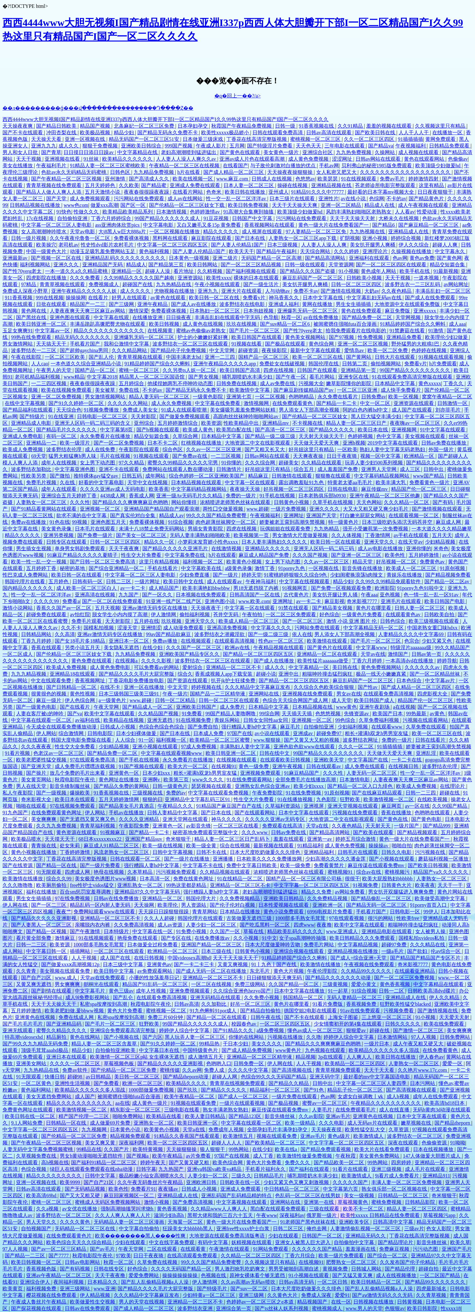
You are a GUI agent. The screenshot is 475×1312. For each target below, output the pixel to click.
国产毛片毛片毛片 (23, 1024)
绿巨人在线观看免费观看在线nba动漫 (92, 1169)
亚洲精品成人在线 (409, 231)
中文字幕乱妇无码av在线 (374, 297)
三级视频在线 (148, 792)
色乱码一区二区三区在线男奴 (308, 1195)
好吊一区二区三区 (251, 1004)
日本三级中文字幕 (123, 964)
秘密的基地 (73, 568)
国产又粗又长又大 (265, 449)
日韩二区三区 (288, 1228)
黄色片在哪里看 (374, 608)
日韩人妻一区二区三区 (420, 608)
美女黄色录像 (57, 528)
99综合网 (269, 713)
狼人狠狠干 (213, 1149)
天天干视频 (29, 159)
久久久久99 (47, 601)
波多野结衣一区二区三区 (415, 1136)
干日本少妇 (236, 1043)
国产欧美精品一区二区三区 (276, 1142)
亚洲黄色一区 (124, 773)
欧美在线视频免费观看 (67, 390)
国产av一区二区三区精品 (59, 1249)
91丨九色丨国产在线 (274, 964)
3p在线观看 (331, 1057)
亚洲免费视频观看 (190, 991)
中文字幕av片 (440, 680)
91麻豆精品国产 (302, 773)
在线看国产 (235, 165)
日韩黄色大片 (397, 885)
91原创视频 (453, 568)
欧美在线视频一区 (193, 178)
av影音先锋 (198, 825)
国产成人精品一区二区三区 (234, 172)
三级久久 (241, 1175)
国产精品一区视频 (47, 931)
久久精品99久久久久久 (366, 971)
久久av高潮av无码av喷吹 (248, 1282)
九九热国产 (171, 1169)
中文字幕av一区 (53, 330)
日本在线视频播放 (434, 1149)
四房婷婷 (401, 1162)
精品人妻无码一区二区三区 (160, 396)
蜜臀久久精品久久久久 (62, 1030)
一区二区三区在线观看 (119, 951)
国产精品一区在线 (57, 865)
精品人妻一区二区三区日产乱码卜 (232, 839)
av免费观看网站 (155, 971)
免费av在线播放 (29, 522)
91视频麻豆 (113, 832)
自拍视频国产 (36, 1228)
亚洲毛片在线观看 (401, 601)
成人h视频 (399, 1096)
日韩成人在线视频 (272, 178)
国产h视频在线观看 (158, 429)
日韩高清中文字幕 (393, 1222)
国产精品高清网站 (325, 258)
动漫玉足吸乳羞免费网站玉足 (103, 251)
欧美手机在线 (415, 271)
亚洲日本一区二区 (129, 641)
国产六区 (152, 1037)
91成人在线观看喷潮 (184, 409)
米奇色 (441, 548)
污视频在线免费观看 (355, 812)
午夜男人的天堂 (54, 370)
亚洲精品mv (276, 423)
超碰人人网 (225, 1076)
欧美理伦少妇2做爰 (447, 337)
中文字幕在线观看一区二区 (42, 720)
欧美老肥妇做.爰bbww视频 (75, 1010)
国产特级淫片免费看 (270, 145)
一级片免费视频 (289, 509)
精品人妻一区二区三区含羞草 (104, 1043)
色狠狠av (395, 1308)
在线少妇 (153, 647)
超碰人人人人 (227, 1142)
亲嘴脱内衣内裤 (93, 924)
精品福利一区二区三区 (275, 1090)
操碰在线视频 (293, 185)
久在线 (68, 482)
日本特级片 (117, 931)
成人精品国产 (164, 588)
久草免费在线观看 (426, 726)
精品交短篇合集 (448, 264)
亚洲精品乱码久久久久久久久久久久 (126, 258)
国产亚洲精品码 (64, 1024)
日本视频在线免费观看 (201, 594)
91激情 (436, 330)
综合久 (185, 674)
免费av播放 (165, 641)
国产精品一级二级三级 (270, 436)
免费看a (71, 601)
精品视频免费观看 (131, 1136)
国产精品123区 (245, 1116)
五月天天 (442, 535)
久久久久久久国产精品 (317, 1249)
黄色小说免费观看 (284, 911)
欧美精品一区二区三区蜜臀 (220, 740)
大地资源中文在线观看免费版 (407, 304)
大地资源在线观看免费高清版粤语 (227, 1235)
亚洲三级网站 (75, 1288)
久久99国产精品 (450, 806)
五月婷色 (59, 581)
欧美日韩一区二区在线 (214, 297)
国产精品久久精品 (289, 1083)
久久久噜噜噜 (18, 885)
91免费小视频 (191, 931)
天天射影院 (144, 416)
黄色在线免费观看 (362, 310)
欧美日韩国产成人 (374, 700)
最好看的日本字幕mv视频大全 (381, 192)
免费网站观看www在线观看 (105, 911)
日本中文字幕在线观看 (304, 812)
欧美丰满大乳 (391, 482)
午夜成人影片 (211, 145)
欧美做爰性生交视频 (93, 1301)
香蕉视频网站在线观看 (270, 225)
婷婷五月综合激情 (356, 839)
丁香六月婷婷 (367, 660)
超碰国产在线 (138, 284)
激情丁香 (265, 568)
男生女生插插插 (354, 304)
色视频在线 (214, 1275)
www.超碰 (257, 509)
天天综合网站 (315, 251)
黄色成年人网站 (379, 271)
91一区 (146, 740)
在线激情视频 (227, 548)
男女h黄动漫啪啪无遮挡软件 (92, 1156)
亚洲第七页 (239, 396)
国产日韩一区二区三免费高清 (103, 561)
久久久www (255, 832)
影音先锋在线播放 (363, 568)
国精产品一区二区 (95, 370)
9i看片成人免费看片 (397, 1175)
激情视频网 (257, 403)
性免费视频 (371, 337)
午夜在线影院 (26, 357)
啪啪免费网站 (128, 1116)
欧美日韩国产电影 (445, 601)
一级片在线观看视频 (242, 1103)
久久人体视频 (347, 535)
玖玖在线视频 (242, 324)
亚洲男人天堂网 (379, 469)
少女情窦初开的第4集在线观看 (348, 1024)
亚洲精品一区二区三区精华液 (260, 1057)
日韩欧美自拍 (440, 614)
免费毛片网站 (319, 944)
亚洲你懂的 (418, 548)
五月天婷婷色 (100, 185)
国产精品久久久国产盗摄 (308, 271)
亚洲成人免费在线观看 (195, 185)
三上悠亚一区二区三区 (387, 1017)
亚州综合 (144, 423)
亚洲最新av (16, 258)
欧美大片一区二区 (188, 766)
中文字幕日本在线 (159, 1050)
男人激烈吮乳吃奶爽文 (240, 1268)
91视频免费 (366, 885)
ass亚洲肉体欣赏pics (118, 225)
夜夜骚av (168, 1189)
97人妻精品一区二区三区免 (316, 231)
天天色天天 (309, 145)
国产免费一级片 (95, 535)
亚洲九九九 (43, 145)
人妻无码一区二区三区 (372, 773)
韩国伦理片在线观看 (201, 918)
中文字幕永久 (450, 251)
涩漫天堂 (128, 627)
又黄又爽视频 (233, 964)
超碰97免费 (394, 944)
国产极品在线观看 (286, 343)
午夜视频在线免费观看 (369, 964)
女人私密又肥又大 (337, 172)
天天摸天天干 (60, 839)
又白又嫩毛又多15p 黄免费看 (209, 225)
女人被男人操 (431, 931)
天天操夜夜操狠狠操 (290, 172)
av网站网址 (456, 284)
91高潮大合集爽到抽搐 (249, 211)
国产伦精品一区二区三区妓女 (315, 416)
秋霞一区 (291, 317)
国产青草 (51, 152)
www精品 (74, 376)
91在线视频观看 (359, 178)
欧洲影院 (385, 588)
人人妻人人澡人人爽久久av (186, 159)
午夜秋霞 (346, 1156)
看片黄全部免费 (34, 938)
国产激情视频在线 (438, 1010)
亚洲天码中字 (325, 1076)
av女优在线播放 (80, 1208)
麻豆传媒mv (375, 489)
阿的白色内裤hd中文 (366, 409)
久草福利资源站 (283, 806)
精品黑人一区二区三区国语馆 (152, 376)
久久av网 (192, 1070)
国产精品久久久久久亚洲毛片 (175, 548)
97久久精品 (132, 462)
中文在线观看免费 (51, 680)
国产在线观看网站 (255, 812)
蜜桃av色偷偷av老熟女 (201, 330)
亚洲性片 (328, 198)
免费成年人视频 (226, 1129)
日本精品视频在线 (313, 707)
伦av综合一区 (446, 951)
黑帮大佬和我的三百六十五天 (220, 1215)
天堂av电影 (83, 231)
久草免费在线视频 (158, 1262)
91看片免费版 (328, 1004)
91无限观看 (49, 872)
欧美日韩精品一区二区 (376, 1282)
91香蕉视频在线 (317, 126)
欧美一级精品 (300, 1123)
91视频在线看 (247, 343)
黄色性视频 (83, 693)
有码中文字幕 (213, 1242)
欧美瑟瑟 (328, 178)
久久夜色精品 (397, 291)
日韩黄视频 (410, 1301)
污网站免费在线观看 (318, 627)
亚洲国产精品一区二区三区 (212, 944)
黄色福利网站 (36, 1090)
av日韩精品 (99, 1076)
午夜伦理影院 (323, 971)
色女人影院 (439, 1228)
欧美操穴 (46, 244)
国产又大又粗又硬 (80, 1195)
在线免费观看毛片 (356, 1109)
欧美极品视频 (95, 132)
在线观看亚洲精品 (415, 971)
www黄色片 (289, 1050)
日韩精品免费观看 (450, 145)
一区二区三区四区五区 (285, 1024)
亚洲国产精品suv (144, 839)
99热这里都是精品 (186, 885)
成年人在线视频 (59, 462)
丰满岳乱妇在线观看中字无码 (228, 317)
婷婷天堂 (251, 575)
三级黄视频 (336, 984)
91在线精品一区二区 (240, 878)
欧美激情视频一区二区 (389, 799)
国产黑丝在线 (31, 317)
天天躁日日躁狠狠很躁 (164, 911)
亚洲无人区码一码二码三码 (324, 548)
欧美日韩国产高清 (240, 370)
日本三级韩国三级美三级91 (129, 693)
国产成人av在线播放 (194, 304)
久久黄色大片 (283, 1295)
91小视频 (349, 271)
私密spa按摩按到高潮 (104, 1004)
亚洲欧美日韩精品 (284, 898)
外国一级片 (441, 449)
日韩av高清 (186, 1004)
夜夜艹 (63, 911)
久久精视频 (210, 271)
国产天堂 (57, 198)
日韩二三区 (119, 581)
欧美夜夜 (425, 885)
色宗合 (411, 641)
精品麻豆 (258, 476)
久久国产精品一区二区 (294, 984)
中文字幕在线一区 (153, 931)
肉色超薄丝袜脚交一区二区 (226, 522)
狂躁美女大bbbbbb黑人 (188, 1228)
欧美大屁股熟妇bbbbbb (388, 878)
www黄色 (346, 707)
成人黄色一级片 (150, 1103)
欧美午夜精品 (168, 1156)
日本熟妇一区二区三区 (215, 310)
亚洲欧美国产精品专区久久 (190, 654)
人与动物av (278, 291)
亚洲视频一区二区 (100, 509)
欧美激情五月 (238, 1136)
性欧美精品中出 (242, 423)
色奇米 (214, 192)
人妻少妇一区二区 (208, 1175)
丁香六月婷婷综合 (111, 218)
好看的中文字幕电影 (102, 482)
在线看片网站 (188, 192)
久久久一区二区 (356, 746)
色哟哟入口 (218, 1063)
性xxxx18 (451, 1308)
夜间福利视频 (69, 1282)
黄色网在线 (34, 310)
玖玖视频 (172, 621)
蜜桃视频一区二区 (166, 1010)
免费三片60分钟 (166, 1017)
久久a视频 (48, 1208)
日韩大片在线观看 (395, 357)
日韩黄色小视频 (292, 502)
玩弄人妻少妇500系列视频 (374, 462)
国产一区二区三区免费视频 (405, 977)
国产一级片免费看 (100, 865)
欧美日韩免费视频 (248, 205)
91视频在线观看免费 (194, 1103)
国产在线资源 (18, 865)
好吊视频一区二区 (396, 561)
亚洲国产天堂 (322, 515)
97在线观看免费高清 (93, 759)
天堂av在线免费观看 (103, 977)
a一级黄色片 (113, 700)
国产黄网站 (359, 357)
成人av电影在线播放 (381, 548)
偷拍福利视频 (195, 614)
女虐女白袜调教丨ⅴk (361, 1096)
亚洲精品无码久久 (366, 1235)
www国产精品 (429, 476)
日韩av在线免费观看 (88, 1308)
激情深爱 (139, 310)
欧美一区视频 (404, 396)
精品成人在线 (380, 205)
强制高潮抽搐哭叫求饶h (128, 1208)
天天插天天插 (297, 713)
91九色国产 (16, 812)
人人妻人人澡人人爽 (324, 244)
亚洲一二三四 (220, 357)
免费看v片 (255, 297)
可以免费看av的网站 (157, 667)
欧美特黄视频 (148, 1149)
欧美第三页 (176, 779)
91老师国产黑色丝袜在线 (308, 1222)
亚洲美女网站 (31, 1063)
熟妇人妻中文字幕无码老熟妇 (393, 449)
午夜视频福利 (411, 145)
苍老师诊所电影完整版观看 (386, 185)
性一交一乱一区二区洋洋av (236, 198)
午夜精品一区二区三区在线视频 (185, 165)
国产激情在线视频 (341, 291)
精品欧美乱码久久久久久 (295, 931)
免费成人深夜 (317, 1295)
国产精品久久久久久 (332, 429)
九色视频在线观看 (325, 1050)
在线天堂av (410, 542)
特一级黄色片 (344, 522)
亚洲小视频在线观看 (155, 746)
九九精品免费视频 (154, 172)
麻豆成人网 (449, 522)
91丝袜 (92, 159)
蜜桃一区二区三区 (139, 370)
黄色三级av (121, 991)
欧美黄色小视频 (244, 561)
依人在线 (302, 634)
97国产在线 (239, 733)
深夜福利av (291, 1215)
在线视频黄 (160, 330)
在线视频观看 (196, 641)
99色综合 (345, 720)
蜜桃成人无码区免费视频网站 (108, 1202)
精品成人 (136, 264)
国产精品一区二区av (447, 581)
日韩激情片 (229, 469)
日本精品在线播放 (240, 911)
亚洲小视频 (375, 238)
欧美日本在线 (373, 429)
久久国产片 (117, 1149)
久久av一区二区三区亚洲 (214, 449)
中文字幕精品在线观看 (439, 984)
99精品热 (210, 1043)
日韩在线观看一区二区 (136, 858)
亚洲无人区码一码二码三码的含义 (93, 423)
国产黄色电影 (427, 819)
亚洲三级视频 (387, 1169)
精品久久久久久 (221, 231)
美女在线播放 (18, 165)
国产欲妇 (417, 951)
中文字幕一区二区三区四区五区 (173, 244)
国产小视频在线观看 (392, 858)
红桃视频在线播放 (202, 443)
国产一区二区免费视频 (119, 443)
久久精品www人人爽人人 (219, 1208)
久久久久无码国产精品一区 (182, 1268)
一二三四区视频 (49, 383)
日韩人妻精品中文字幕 (173, 812)
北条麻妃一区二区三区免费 (144, 126)
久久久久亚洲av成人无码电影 (113, 489)
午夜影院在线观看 (139, 449)
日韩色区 (120, 172)
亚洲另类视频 (59, 535)
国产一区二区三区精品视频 (251, 264)
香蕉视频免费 (362, 1004)
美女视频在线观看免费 (65, 971)
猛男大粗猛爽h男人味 (72, 456)
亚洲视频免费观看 (261, 773)
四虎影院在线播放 (47, 277)
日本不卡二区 (163, 443)
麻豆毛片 (290, 726)
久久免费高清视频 (134, 924)
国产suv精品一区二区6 (285, 324)
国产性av (368, 687)
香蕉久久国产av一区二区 (64, 608)
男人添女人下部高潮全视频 (309, 409)
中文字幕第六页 (341, 1189)
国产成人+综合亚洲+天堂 (359, 957)
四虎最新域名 (432, 1288)
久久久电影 (332, 1123)
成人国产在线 (115, 957)
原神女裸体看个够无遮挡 (257, 1275)
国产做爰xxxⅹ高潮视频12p (71, 964)
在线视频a (127, 660)
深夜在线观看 (403, 1142)
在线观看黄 (193, 1249)
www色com (76, 205)
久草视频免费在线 (37, 1156)
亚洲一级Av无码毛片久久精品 (190, 495)
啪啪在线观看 (31, 806)
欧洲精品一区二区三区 (173, 951)
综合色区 (173, 449)
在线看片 (98, 297)
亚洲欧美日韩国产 (197, 707)
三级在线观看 (324, 1208)
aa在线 (122, 1103)
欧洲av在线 (238, 647)
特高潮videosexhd (24, 1037)
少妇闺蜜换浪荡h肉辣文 (357, 575)
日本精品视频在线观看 (197, 482)
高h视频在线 (55, 1162)
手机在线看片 (163, 568)
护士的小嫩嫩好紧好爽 (203, 337)
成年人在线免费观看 (436, 1096)
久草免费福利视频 (379, 720)
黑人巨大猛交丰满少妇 (376, 416)
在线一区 (341, 1301)
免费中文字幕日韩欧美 (252, 865)
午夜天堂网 (107, 707)
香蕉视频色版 (42, 1268)
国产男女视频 (204, 376)
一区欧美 (347, 449)
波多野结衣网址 (361, 740)
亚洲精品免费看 (404, 337)
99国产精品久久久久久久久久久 (415, 370)
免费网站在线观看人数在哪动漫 (178, 469)
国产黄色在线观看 (240, 152)
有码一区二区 (62, 436)
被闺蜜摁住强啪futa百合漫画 (345, 324)
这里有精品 (432, 185)
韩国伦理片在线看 (25, 581)
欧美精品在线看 (164, 1116)
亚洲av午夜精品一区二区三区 (59, 1275)
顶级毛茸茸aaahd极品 (45, 1050)
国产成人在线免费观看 (430, 297)
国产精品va (380, 145)
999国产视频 (179, 145)
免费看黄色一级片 (430, 482)
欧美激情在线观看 (327, 641)
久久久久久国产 (351, 1182)
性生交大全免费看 (75, 746)
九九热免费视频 (354, 152)
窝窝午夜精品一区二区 (447, 396)
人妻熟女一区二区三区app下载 (302, 238)
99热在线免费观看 (31, 337)
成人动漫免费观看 (184, 627)
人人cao (39, 363)
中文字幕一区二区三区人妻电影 (57, 225)
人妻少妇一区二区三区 (211, 924)
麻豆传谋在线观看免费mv (377, 865)
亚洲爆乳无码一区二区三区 (308, 310)
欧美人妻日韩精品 (205, 1116)
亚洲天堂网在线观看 (186, 819)
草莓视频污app (440, 1215)
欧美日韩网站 (202, 264)
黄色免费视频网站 (381, 667)
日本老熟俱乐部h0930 (322, 495)
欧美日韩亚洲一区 (198, 1123)
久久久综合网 (260, 462)
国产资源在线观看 (188, 680)
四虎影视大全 (433, 693)
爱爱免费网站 (144, 1275)
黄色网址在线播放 (119, 779)
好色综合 (329, 614)
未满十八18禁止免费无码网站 (152, 528)
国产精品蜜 (154, 185)
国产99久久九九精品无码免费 (36, 1043)
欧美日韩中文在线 (184, 581)
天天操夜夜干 (206, 608)
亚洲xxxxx (425, 310)
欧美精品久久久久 (186, 1083)
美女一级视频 (359, 1195)
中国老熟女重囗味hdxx (433, 627)
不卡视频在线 (308, 423)
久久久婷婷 (347, 251)
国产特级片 (32, 416)
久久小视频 (246, 938)
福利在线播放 (42, 891)
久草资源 (399, 1129)
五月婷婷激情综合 (178, 423)
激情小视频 (157, 1202)
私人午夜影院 (18, 792)
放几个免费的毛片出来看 (78, 773)
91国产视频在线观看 (142, 766)
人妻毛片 (322, 1109)
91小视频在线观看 (309, 1275)
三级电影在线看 (182, 1109)
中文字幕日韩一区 (47, 951)
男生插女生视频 (34, 548)
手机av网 (329, 165)
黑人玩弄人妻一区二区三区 (195, 1037)
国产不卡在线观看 (23, 132)
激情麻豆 (65, 938)
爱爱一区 (453, 1063)
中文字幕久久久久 (271, 627)
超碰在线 (450, 792)
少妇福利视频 (353, 726)
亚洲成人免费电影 (23, 436)
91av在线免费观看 (360, 1010)
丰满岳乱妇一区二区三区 (443, 291)
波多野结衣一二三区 (34, 350)
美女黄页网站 (36, 779)
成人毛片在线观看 (425, 1169)
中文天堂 (178, 687)
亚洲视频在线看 (63, 159)
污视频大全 (311, 383)
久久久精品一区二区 (407, 502)
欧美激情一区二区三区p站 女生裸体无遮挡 (137, 1057)
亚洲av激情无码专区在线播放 (155, 608)
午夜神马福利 (261, 581)
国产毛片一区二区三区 (255, 330)
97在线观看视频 (347, 918)
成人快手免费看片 (401, 390)
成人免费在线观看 (365, 766)
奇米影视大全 (36, 799)
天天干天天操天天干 (236, 957)
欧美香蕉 (159, 489)
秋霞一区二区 (119, 1262)
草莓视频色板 (119, 1063)
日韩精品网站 (36, 634)
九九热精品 (327, 528)
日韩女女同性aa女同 (266, 720)
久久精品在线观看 (322, 462)
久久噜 (313, 1037)
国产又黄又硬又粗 (189, 1162)
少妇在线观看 (284, 1235)
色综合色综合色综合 (162, 726)
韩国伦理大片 (201, 898)
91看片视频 (18, 753)
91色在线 (60, 522)
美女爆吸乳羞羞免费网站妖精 (243, 409)
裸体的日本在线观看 (257, 277)
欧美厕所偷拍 (52, 885)
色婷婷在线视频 (429, 350)
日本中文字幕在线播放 (300, 991)
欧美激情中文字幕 (250, 390)
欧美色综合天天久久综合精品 (79, 1242)
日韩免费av (373, 396)
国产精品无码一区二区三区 (377, 905)
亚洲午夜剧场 (375, 707)
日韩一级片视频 (29, 238)
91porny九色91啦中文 (421, 588)
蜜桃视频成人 (327, 1308)
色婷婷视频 (361, 436)
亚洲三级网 (252, 1295)
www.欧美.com (254, 601)
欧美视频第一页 (252, 535)
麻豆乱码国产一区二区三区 (313, 277)
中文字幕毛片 (90, 991)
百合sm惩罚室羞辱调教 (86, 891)
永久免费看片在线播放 (105, 436)
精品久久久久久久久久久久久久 (109, 330)
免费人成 (214, 1070)
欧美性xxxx (218, 277)
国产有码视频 (75, 1268)
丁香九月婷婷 (36, 641)
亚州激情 (115, 178)
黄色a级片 (339, 1136)
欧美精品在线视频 (124, 720)
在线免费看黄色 (441, 1050)
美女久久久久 (267, 1043)
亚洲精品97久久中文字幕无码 (147, 891)
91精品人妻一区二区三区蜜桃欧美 (108, 165)
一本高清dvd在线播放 (409, 660)
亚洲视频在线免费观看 (308, 693)
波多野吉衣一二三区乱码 (413, 284)
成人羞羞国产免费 (338, 469)
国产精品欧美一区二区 (339, 1162)
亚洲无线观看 (18, 1030)
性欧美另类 (34, 476)
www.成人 (66, 977)
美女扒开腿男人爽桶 (373, 244)
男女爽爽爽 (68, 984)
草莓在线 (254, 931)
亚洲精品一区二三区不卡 (234, 667)
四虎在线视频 (279, 370)
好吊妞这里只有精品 (312, 449)
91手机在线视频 (278, 495)
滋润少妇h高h (169, 1215)
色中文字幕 (389, 436)
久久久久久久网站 (128, 403)
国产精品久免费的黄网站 (122, 786)
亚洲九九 (208, 291)
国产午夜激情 (85, 931)
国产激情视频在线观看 (437, 509)
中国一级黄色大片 (47, 251)
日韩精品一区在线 (66, 1123)
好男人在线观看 (130, 297)
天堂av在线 (373, 654)
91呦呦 (457, 1142)
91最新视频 (445, 271)
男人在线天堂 (31, 786)
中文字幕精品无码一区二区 (374, 627)
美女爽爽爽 (44, 819)
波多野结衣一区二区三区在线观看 (190, 343)
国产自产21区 (36, 977)
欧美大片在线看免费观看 (382, 1149)
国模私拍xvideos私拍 (422, 938)
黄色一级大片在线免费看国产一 (334, 225)
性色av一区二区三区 (281, 641)
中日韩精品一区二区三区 (292, 1189)
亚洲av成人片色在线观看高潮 (252, 159)
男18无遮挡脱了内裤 (256, 588)
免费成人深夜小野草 (26, 291)
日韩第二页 (355, 363)
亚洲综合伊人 (35, 1282)
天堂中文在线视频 (148, 482)
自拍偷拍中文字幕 (354, 1242)
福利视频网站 (35, 264)
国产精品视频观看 (418, 832)
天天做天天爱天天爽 (317, 443)
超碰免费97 (329, 733)
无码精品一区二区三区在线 (85, 1228)
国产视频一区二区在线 (56, 258)
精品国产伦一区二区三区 (419, 489)
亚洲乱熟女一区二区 (140, 885)
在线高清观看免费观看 (192, 1255)
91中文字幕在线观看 (443, 429)
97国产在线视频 (232, 1156)
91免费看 (192, 713)
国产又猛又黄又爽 (353, 1275)
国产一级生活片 (261, 284)
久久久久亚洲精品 (139, 819)
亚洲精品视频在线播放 (353, 951)
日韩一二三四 (421, 792)
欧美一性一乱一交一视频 (39, 561)
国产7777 (59, 1255)
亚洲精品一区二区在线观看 (327, 654)
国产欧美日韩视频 (428, 865)
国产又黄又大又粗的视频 (312, 740)
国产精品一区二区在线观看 (217, 1017)
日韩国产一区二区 (322, 1235)
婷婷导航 (447, 660)
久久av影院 (311, 1116)
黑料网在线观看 (170, 238)
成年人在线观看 (59, 489)
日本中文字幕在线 (323, 297)
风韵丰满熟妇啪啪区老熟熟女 (359, 211)
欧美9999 (70, 1182)
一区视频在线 (324, 568)
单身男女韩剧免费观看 (80, 548)
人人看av (405, 211)
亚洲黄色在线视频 (35, 1017)
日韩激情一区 (453, 403)
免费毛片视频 (42, 482)
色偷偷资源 (435, 1142)
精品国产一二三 (88, 304)
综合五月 (304, 469)
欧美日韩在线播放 (245, 192)
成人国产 (85, 1096)
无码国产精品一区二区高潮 (272, 258)
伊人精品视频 (95, 1295)
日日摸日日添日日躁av (89, 152)
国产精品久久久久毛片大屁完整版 (137, 674)
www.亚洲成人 (342, 931)
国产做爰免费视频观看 (185, 416)
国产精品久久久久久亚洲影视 (44, 918)
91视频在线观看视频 (441, 357)
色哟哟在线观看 (433, 812)
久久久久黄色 (75, 1222)
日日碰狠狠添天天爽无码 (274, 977)
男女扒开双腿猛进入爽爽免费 (401, 891)
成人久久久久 (136, 291)
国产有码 (443, 502)
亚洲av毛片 (338, 1116)
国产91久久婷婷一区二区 (76, 403)
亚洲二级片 (226, 258)
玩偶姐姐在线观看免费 (286, 528)
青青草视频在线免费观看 (54, 185)
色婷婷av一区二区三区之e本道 (260, 1301)
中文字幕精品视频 (358, 944)
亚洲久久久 (66, 264)
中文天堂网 (222, 350)
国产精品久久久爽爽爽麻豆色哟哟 (130, 502)
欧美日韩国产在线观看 (257, 337)
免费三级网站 (250, 984)
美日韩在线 (345, 667)
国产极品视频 (284, 1103)
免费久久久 (298, 1162)
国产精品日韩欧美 (57, 126)
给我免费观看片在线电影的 (356, 330)
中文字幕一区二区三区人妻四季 (372, 1083)
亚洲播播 (223, 858)
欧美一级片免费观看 (341, 1255)
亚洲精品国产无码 (103, 264)
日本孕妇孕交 (193, 126)
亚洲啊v (151, 779)
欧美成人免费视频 (23, 449)
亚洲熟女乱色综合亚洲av (263, 786)
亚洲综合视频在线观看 (299, 951)
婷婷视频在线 (207, 687)
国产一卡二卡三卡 (194, 964)
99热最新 (417, 713)
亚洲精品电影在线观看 (387, 931)
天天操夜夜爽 (18, 126)
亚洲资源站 (191, 277)
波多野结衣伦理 (64, 449)
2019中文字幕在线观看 (393, 443)
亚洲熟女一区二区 (154, 1123)
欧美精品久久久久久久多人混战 (384, 1050)
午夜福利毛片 (52, 165)
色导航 (271, 317)
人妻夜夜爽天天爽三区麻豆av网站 (88, 310)
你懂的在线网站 (247, 1037)
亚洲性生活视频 (73, 1083)
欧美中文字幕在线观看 (110, 713)
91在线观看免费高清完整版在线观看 (413, 376)
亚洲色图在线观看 (70, 317)
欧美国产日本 (388, 713)
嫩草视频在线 (416, 1123)
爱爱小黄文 (364, 984)
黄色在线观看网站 (424, 159)
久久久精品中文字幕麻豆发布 (258, 687)
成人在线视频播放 (396, 1275)
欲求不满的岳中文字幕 (82, 515)
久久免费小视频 (262, 997)
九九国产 (129, 594)
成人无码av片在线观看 (373, 1123)
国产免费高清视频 (193, 1202)
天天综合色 (68, 409)
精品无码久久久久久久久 (83, 337)
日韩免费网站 (455, 1037)
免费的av (176, 792)
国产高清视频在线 (292, 1070)
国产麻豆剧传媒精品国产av (304, 390)
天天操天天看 (47, 139)
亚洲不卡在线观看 (119, 469)
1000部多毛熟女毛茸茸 (301, 918)
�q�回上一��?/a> (237, 95)
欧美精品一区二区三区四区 (355, 1063)
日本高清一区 (155, 878)
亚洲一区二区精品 (341, 205)
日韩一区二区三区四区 (357, 284)
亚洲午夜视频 (288, 766)
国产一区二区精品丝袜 (435, 674)
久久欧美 (129, 185)
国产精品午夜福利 (277, 251)
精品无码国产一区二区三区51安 (144, 139)
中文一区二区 (375, 403)
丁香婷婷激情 (75, 852)
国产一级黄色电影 (37, 707)
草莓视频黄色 (353, 1202)
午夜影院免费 (134, 825)
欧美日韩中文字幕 (114, 971)
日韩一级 (285, 126)
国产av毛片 (103, 1249)
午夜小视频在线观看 (218, 284)
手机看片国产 (85, 343)
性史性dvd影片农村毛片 (108, 244)
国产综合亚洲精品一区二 (117, 568)
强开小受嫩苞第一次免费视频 (376, 528)
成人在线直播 (395, 1109)
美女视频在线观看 (425, 436)
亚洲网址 (294, 515)
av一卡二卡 (133, 588)
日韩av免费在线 (289, 832)
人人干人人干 (414, 132)
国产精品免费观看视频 (326, 1149)
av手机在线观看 (412, 535)
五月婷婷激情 (424, 555)
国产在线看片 (75, 707)
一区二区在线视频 (212, 984)
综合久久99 (59, 878)
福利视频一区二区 (203, 561)
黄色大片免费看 (125, 1010)
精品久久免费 (317, 891)
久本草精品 (140, 872)
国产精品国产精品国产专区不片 (426, 957)
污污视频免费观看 (176, 872)
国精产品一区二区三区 (264, 357)
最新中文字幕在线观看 (316, 350)
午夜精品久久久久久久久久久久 (386, 1103)
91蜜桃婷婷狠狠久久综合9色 (296, 575)
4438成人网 (113, 495)
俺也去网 (317, 1228)
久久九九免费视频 (57, 825)
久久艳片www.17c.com (423, 1070)
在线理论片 (453, 786)
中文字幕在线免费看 (218, 403)
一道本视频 (427, 277)
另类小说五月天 (83, 647)
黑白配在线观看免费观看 (278, 1208)
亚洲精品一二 (42, 443)
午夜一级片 (175, 693)
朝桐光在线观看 (102, 984)
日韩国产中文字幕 (252, 218)
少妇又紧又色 (437, 641)
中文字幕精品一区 (309, 667)
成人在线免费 (100, 449)
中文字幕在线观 (112, 317)
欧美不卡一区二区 (363, 1208)
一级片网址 (148, 581)
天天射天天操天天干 (322, 436)
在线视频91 (223, 766)
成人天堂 (341, 700)
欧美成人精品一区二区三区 (249, 621)
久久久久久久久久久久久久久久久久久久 (406, 172)
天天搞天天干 (52, 343)
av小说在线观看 (273, 733)
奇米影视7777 (362, 601)
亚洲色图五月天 (109, 522)
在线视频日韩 (404, 766)
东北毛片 (260, 971)
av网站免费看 (350, 891)
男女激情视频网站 (105, 396)
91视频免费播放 (102, 409)
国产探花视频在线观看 (37, 1308)
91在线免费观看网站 (250, 779)
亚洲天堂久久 (379, 542)
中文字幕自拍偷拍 (139, 1228)
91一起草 (338, 991)
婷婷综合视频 (406, 238)
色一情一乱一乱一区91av (432, 594)
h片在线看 (189, 172)
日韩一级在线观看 (305, 264)
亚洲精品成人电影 (31, 423)
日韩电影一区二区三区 (103, 416)
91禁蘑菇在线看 (407, 330)
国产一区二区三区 (303, 621)
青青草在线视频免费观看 (238, 1083)
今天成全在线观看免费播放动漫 (62, 726)
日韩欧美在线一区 (240, 1182)
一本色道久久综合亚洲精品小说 (86, 363)
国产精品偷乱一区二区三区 (381, 898)
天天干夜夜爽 (124, 548)
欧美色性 (395, 555)
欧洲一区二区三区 (143, 1083)
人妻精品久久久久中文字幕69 (411, 634)
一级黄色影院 (208, 396)
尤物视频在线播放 (175, 291)
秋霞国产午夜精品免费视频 (242, 126)
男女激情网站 (18, 343)
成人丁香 (263, 1156)
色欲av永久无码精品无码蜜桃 (74, 172)
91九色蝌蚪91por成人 (214, 1010)
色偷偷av (458, 159)
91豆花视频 (216, 218)
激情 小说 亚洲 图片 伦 (352, 621)
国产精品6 (384, 225)
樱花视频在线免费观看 (52, 1295)
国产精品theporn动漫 (186, 1076)
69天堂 (38, 456)
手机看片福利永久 (266, 1169)
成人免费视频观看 (90, 198)
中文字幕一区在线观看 (250, 482)
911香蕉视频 (19, 297)
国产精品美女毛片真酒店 (127, 806)
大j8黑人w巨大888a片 (122, 231)
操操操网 (76, 297)
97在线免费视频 (73, 898)
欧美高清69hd (42, 1195)
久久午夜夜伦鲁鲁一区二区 (80, 238)
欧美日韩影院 (423, 1308)
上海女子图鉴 (343, 1017)
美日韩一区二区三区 (137, 1076)
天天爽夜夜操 (308, 456)
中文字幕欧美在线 (202, 568)
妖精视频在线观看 (252, 1242)
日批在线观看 (52, 304)
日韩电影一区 (405, 911)
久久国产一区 (225, 931)
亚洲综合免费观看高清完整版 (123, 1030)
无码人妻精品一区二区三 (355, 997)
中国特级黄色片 (201, 1050)
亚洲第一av (320, 839)
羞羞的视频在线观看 (389, 126)
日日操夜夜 (179, 317)
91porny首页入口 (429, 905)
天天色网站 (369, 502)
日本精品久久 (103, 1282)
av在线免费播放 (321, 317)
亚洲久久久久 (325, 509)
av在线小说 (354, 198)
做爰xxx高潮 (104, 205)
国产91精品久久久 (233, 1030)
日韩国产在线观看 (318, 370)
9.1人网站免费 (27, 1123)
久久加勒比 (214, 1004)
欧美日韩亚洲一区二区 (42, 324)
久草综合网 (186, 436)
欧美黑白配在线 (234, 429)
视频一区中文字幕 (381, 456)
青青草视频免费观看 (338, 1070)
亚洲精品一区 (127, 271)
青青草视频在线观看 (63, 284)
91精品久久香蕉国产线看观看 (187, 1136)
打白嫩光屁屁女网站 (363, 515)
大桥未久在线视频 (399, 218)
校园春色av (244, 1024)
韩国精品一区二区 (303, 997)
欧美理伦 (168, 905)
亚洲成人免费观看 (241, 1189)
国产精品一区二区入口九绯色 (360, 786)
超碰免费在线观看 (47, 614)
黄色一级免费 (254, 766)
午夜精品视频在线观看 (279, 647)
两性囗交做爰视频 (223, 509)
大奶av (371, 291)
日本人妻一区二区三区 (249, 185)
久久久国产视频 (310, 555)
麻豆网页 (392, 806)
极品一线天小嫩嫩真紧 (381, 674)
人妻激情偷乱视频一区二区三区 (366, 1228)
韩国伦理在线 (324, 363)
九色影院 (327, 799)
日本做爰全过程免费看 (153, 944)
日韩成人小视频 (118, 726)
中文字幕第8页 (117, 429)
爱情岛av (354, 350)
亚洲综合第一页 (234, 1308)
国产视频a (138, 1156)
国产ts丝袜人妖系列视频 (282, 1308)
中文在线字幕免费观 (172, 1242)
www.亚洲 (105, 1288)
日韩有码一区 (88, 581)
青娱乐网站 (227, 720)
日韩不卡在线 (212, 852)
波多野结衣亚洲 (195, 1308)
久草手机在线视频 (333, 502)
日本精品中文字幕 (395, 383)
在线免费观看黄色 (293, 403)
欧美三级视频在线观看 (434, 621)
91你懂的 (232, 462)
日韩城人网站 (367, 1268)
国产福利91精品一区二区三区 (104, 1162)
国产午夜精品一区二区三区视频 (67, 178)
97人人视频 (424, 1037)
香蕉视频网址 (90, 680)
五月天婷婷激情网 (119, 799)
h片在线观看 (222, 555)
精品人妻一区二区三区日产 (357, 423)
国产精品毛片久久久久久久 (67, 429)
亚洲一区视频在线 (85, 139)
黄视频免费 (336, 1268)
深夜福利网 (132, 1142)
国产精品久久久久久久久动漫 (338, 977)
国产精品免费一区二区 (367, 317)
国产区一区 (133, 205)
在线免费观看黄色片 (69, 1235)
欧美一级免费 (296, 865)
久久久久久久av (423, 667)
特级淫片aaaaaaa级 (411, 647)
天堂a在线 (317, 825)
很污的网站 (381, 918)
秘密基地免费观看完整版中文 (206, 832)
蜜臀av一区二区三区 (325, 1103)
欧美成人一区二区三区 (412, 568)
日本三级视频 (283, 244)
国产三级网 (122, 304)
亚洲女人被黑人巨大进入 (303, 1242)
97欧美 (123, 1255)
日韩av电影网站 (83, 1262)
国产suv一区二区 (249, 1288)
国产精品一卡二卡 (337, 403)
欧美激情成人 (369, 1136)
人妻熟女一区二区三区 (42, 502)
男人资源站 (194, 905)
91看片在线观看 (351, 1169)
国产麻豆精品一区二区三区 (429, 225)
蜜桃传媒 (170, 1070)
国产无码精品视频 (85, 1189)
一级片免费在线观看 (295, 1096)
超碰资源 (248, 350)
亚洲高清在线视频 (95, 594)
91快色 (63, 211)
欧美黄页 (13, 1288)
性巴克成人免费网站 (26, 575)
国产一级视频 (52, 792)
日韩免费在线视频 (237, 383)
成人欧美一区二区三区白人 (87, 588)
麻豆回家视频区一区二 (129, 1195)
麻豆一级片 (49, 700)
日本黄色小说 (125, 1129)
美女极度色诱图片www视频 (106, 878)
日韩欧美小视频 (364, 277)
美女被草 (105, 390)
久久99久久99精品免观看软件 (388, 581)
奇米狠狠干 (179, 839)
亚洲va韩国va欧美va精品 (215, 1169)
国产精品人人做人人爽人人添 (49, 192)
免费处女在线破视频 (282, 363)
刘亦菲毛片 (448, 409)
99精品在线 (89, 1149)
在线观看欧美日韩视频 (286, 759)
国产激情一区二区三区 (419, 1030)
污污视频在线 (430, 852)
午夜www (266, 1215)
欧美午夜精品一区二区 (190, 1096)
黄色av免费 (422, 258)
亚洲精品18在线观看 (73, 674)
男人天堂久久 (42, 1222)
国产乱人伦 (102, 357)
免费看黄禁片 (329, 865)
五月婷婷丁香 (42, 568)
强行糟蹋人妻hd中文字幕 (249, 726)
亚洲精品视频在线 (332, 185)
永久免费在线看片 (338, 396)
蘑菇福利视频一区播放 (444, 858)
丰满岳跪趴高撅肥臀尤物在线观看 (108, 324)
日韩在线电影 (343, 489)
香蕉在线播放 (396, 812)
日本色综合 (409, 680)
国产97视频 (342, 337)
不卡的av (396, 198)
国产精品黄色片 (427, 198)
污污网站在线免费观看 (139, 198)
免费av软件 (75, 1070)
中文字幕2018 (102, 376)
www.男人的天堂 (364, 1308)
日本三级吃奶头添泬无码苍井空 (398, 522)
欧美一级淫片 (75, 443)
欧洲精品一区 (419, 456)
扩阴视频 (350, 238)
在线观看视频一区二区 (414, 515)
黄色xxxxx (429, 383)
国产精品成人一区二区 (148, 707)
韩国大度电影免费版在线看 (82, 740)
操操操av (378, 845)
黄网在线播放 (318, 304)
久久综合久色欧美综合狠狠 (324, 687)
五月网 (237, 145)
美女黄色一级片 (281, 152)
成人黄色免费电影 (110, 667)
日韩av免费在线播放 (444, 443)
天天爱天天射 (455, 1017)
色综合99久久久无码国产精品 (274, 1076)
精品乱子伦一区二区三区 (355, 1090)
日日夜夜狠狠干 (435, 192)
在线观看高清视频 (235, 641)
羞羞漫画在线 (361, 1249)
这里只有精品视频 (159, 561)
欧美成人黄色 (198, 429)
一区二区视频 (270, 396)
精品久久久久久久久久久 (54, 1175)
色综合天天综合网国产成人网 (295, 700)
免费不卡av (306, 291)
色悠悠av (305, 178)
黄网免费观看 (441, 139)
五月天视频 (107, 608)
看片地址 (184, 271)
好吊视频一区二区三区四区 (294, 489)
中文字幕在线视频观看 (305, 581)
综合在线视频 (235, 845)
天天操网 (144, 905)
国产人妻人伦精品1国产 (238, 244)
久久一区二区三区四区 (369, 139)
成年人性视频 (151, 991)
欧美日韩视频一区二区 (37, 1262)
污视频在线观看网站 (426, 720)
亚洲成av (303, 733)
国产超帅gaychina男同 (84, 350)
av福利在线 (88, 720)
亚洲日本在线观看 (67, 1057)
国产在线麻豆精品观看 (377, 792)
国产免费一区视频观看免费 (342, 588)
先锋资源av (357, 713)
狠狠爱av (356, 1030)
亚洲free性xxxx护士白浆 (243, 1228)
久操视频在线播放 (412, 251)
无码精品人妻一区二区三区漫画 (129, 1222)
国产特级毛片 (212, 1288)
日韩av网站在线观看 (379, 159)
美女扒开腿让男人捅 (335, 594)
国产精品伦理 (400, 1268)
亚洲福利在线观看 (369, 258)
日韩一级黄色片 (170, 786)
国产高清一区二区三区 (281, 429)
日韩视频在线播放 (374, 1301)
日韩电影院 (100, 733)
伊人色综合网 (80, 700)
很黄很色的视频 (49, 693)
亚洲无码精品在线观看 (216, 997)
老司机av (68, 244)
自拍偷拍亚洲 (73, 218)
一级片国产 (407, 825)
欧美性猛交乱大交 (365, 1129)
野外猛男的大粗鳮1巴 (415, 343)
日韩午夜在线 (266, 1017)
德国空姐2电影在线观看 (311, 1010)
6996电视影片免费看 (330, 911)
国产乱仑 (123, 997)
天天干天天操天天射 (353, 218)
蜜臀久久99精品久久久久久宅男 (183, 462)
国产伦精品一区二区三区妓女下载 (187, 205)
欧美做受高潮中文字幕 (440, 898)
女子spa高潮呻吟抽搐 (303, 938)
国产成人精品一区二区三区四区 (417, 687)
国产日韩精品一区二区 (72, 687)
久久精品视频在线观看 (225, 872)
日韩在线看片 (431, 740)
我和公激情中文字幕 (127, 343)
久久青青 (26, 971)
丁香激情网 (378, 535)
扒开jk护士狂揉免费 (233, 680)
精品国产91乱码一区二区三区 (155, 984)
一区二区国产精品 (440, 1275)
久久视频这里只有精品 (441, 126)
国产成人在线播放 (274, 660)
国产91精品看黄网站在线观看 (44, 509)
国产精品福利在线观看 (28, 409)
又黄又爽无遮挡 (34, 984)
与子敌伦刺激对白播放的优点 (283, 165)
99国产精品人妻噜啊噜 (231, 713)
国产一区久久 (158, 594)
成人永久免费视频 (172, 403)
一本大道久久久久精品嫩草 (441, 528)
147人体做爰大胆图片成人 (432, 1156)
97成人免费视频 (199, 746)
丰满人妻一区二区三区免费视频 (407, 1182)
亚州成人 (278, 192)
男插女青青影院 (206, 528)
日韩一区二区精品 (175, 700)
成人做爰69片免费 (110, 1123)
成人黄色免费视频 (309, 159)
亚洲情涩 (151, 627)
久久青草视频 (431, 1295)
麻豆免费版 (398, 310)
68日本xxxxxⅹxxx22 (101, 839)
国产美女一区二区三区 (142, 535)
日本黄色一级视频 (189, 258)
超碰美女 (289, 462)
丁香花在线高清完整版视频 (257, 139)
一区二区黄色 (36, 1083)
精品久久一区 (159, 542)
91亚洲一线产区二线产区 (174, 601)
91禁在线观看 (294, 608)
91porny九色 (292, 568)
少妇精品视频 (440, 542)
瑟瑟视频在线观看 (212, 786)
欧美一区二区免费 (388, 350)
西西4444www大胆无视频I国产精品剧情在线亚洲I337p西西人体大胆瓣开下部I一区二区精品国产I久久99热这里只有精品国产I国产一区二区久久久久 (166, 119)
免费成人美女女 (141, 409)
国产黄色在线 (393, 819)
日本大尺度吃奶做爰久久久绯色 (265, 852)
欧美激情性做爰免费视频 (305, 1156)
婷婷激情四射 (424, 178)
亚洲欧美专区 (354, 1222)
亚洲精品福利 (319, 852)
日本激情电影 (355, 779)
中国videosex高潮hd (189, 957)
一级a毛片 (393, 951)
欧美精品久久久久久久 (128, 159)
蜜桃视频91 (341, 872)
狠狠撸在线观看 (333, 476)
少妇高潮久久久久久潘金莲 (336, 858)
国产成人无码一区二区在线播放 (211, 971)
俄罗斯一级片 (322, 1215)
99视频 (80, 522)
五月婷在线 (146, 621)
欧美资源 (211, 423)
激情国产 (398, 654)
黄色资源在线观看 (77, 832)
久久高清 (65, 634)
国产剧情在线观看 (52, 991)
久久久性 (80, 502)
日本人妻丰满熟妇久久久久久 (274, 542)
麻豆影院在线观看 (212, 238)
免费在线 (129, 390)
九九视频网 (94, 1129)
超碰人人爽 (445, 244)
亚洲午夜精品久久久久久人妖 (84, 291)
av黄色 (438, 713)
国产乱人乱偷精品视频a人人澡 (155, 1282)
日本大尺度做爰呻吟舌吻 (273, 944)
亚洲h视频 (354, 443)
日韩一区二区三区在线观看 (229, 700)
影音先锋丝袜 (280, 1116)
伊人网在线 (16, 905)
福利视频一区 (171, 740)
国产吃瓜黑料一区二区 (265, 924)
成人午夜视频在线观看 (424, 205)
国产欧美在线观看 (374, 832)
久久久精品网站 (130, 350)
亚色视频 (390, 594)
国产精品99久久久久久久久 (436, 1282)
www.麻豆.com (232, 178)
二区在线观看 (162, 1249)
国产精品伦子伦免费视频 (179, 350)
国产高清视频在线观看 (412, 1090)
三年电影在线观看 (345, 145)
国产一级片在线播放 (187, 858)
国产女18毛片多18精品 (80, 641)
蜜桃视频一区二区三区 (316, 139)
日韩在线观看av (324, 766)
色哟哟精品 (302, 396)
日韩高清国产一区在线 (255, 594)
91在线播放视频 (295, 799)
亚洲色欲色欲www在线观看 (304, 746)
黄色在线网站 (85, 1037)
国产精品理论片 (396, 1242)
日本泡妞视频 (259, 310)
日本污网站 (423, 1083)
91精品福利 (310, 845)
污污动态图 (426, 1249)
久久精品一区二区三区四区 (251, 1255)
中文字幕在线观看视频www (172, 753)
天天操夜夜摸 (327, 1129)
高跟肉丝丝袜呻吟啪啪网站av (246, 416)
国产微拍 (60, 476)
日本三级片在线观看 (292, 198)
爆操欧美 (80, 792)
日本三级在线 (217, 951)
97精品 (29, 284)
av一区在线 (417, 806)
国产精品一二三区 (25, 1255)
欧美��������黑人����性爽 (141, 1235)
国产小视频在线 (122, 1037)
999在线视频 (50, 297)
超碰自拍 (429, 1268)
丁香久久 (454, 383)
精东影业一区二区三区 (136, 1109)
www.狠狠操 (267, 740)
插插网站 (80, 951)
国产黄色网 (449, 258)
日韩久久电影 (397, 852)
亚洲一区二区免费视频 (57, 396)
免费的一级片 (241, 495)
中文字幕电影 (158, 225)
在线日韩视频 (149, 957)
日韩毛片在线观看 (358, 852)
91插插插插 (410, 139)
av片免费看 (199, 1156)
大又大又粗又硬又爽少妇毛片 (376, 509)
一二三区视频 (226, 456)
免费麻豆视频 (395, 1249)
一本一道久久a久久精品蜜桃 (77, 271)
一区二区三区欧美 (65, 357)
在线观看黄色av (403, 614)
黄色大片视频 (289, 971)
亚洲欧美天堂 (329, 759)
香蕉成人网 (141, 495)
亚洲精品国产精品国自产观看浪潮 (162, 509)
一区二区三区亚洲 (357, 390)
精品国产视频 (95, 126)
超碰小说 (266, 674)
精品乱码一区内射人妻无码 (100, 905)
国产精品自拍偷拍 (261, 1010)
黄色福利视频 (154, 251)
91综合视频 (180, 522)
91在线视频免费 (194, 720)
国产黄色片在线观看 (330, 647)
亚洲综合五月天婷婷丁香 (69, 495)
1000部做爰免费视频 (152, 1090)
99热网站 (239, 1149)
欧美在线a (286, 1149)
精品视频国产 (313, 1301)
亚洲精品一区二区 (163, 898)
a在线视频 (404, 707)
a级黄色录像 (238, 568)
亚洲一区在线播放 (144, 687)
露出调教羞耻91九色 (302, 482)
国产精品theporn (452, 1123)
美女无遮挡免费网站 (49, 1096)
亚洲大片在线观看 (242, 291)
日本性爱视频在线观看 (284, 905)
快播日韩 (55, 1076)
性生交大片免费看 (142, 555)
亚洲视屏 (314, 806)
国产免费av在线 (190, 456)
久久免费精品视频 (328, 898)
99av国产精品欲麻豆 (169, 634)
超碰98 (75, 1076)
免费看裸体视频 (132, 238)
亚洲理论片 (375, 251)
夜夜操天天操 (245, 489)
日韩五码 (132, 476)
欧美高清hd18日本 (445, 1103)
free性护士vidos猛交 (92, 885)
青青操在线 (44, 845)
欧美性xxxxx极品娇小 (225, 132)
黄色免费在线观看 (92, 660)
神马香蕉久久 (284, 297)
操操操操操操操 (180, 1275)
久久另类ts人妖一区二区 (190, 370)
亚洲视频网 (404, 429)
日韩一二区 (392, 991)
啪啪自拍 (402, 845)
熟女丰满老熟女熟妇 (226, 1109)
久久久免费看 (85, 277)
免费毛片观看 (87, 621)
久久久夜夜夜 (36, 746)
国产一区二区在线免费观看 (113, 601)
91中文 (269, 938)
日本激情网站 (393, 1037)
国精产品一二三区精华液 (218, 693)
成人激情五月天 (206, 1057)
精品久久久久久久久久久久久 (79, 1103)
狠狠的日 (152, 799)
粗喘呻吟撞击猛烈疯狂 (328, 674)
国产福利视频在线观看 (251, 271)
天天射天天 (378, 825)
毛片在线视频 (115, 456)
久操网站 (385, 152)
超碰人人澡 (158, 271)
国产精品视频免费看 (448, 575)
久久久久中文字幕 (248, 1070)
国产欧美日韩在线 (375, 132)
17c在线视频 (40, 218)
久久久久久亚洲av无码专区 (275, 819)
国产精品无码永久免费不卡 (168, 132)
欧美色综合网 (228, 1162)
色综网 (376, 198)
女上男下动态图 (98, 462)
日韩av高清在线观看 (329, 132)
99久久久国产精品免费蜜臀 (217, 515)
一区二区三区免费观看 (291, 614)
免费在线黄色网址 (194, 878)
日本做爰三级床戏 (203, 139)
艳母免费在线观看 (138, 938)
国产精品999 (437, 825)
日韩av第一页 (427, 654)
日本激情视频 (172, 211)
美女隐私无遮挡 (122, 647)
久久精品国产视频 (159, 713)
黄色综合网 (322, 343)
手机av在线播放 (127, 812)
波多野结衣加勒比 (31, 469)
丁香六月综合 (300, 1255)
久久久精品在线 (428, 944)
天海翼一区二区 (186, 1222)
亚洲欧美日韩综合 (142, 145)
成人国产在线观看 (412, 409)
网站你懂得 (184, 502)
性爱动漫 (427, 211)
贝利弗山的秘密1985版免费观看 (377, 165)
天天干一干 (451, 885)
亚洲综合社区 (318, 152)
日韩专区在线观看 (67, 542)
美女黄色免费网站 (379, 1156)
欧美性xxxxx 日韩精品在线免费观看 (380, 1215)
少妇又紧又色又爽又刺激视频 (296, 1182)
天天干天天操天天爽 (295, 205)
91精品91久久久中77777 (318, 192)
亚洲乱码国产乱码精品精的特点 (237, 1195)
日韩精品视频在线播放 (35, 205)
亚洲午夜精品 (153, 304)
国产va (74, 713)
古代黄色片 (297, 594)
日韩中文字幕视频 (173, 852)
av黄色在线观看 (169, 297)
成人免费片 (233, 707)
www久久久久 (208, 779)
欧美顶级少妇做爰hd (438, 165)
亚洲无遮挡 (160, 720)
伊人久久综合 (414, 244)
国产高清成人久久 (149, 178)
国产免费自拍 (203, 726)
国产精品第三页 (166, 264)
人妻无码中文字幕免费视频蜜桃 (38, 1149)
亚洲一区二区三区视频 (363, 343)
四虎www (304, 924)
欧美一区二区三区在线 (318, 357)
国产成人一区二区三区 (243, 1096)
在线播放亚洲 (148, 317)
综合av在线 (369, 872)
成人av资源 (170, 924)
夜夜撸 (324, 924)
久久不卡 (71, 627)
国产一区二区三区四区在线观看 (392, 264)
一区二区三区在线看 (236, 825)
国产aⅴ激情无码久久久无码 (383, 1295)
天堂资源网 (341, 264)
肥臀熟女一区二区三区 (352, 1262)
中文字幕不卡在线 (203, 865)
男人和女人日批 (21, 152)
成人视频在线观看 (419, 152)
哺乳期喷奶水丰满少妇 (247, 376)
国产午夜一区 (291, 376)
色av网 (400, 258)
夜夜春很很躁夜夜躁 (147, 192)
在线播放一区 (448, 132)
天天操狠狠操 (182, 1149)
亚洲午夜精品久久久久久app (225, 363)
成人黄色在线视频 (203, 324)
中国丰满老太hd (184, 357)
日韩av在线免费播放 (117, 898)
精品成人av (171, 515)
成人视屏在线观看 (262, 231)
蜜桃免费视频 (387, 1202)
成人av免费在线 (278, 383)
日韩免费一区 (249, 1063)
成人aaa (457, 324)
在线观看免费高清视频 (389, 693)
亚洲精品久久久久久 (268, 548)
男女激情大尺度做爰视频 (300, 535)
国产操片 (36, 773)
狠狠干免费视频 (100, 145)
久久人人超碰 (159, 918)
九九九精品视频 (29, 674)
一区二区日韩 (333, 1282)
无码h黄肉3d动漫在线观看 (442, 1109)
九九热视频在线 (368, 231)
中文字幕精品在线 (138, 152)
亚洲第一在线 (319, 1202)
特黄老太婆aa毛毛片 (350, 482)
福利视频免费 (42, 1288)
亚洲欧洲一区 (328, 905)
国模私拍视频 (99, 627)
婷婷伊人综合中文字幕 (185, 1030)
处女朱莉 (70, 845)
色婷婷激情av (205, 211)
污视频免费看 (399, 1010)
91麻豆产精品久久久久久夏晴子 (83, 555)
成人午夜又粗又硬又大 (419, 1043)
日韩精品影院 (420, 1202)
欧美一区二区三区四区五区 (178, 1142)
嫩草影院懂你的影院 (349, 383)
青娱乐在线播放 (405, 575)
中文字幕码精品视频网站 (382, 476)
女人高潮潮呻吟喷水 (44, 231)
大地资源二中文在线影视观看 (258, 443)
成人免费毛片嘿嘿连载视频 (85, 766)
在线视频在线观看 (237, 759)
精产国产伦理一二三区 (84, 1116)
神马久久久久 (227, 819)
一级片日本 (377, 1043)
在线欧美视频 (433, 799)
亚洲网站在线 (264, 693)
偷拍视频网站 (386, 363)
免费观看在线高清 (283, 825)
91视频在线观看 (152, 456)
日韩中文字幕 (100, 1175)
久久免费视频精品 (240, 898)
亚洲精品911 (436, 1175)
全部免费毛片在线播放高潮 (306, 779)
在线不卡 (110, 687)
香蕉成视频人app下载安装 (224, 674)
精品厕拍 (57, 1037)
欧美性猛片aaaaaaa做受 (323, 660)
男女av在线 (348, 693)
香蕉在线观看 (47, 647)
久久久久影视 (157, 660)
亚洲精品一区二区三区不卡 (241, 885)
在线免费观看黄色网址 (57, 812)
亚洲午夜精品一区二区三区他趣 (385, 495)
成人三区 (410, 469)
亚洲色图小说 (220, 601)
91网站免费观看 (271, 1249)
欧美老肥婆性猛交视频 (42, 759)
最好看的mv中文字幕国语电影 (377, 1076)
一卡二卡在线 (407, 759)
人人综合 (125, 740)
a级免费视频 (271, 1030)
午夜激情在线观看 (230, 1249)
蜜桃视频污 (397, 872)
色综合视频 (34, 1169)
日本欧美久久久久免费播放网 (269, 858)
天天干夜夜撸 (110, 1275)
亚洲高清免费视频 (227, 627)
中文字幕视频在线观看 (242, 1202)
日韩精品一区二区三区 (403, 1195)
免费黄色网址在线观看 (28, 1109)
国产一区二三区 (49, 905)
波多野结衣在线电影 (242, 304)
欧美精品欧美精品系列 (128, 211)
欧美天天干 (241, 251)
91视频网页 (295, 588)
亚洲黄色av (159, 964)
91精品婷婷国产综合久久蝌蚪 (413, 324)
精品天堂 (363, 561)
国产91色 (314, 1090)
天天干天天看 (379, 1070)
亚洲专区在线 (354, 376)
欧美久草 (460, 1242)
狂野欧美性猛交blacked (406, 1004)
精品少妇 (124, 132)
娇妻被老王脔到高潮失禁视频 (292, 522)
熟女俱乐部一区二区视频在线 (395, 1189)
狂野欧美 (350, 799)
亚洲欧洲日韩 (202, 1182)
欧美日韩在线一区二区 (30, 1116)
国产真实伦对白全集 (133, 515)
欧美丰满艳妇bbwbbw (206, 588)
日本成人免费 (209, 733)
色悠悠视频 (328, 713)
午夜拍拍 (252, 614)
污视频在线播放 (286, 1037)
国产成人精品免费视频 (247, 1050)
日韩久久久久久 (403, 1024)
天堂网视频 (408, 317)
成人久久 (69, 145)
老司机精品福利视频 (38, 376)
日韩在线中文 (275, 753)
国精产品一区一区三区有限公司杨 (304, 878)
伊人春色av (431, 1057)
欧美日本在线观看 (75, 799)
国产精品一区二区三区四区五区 (259, 654)
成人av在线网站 (186, 198)
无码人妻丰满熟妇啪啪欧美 (200, 535)
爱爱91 (342, 1295)
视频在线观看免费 (277, 1136)
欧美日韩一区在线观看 (336, 542)
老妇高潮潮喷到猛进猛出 (189, 152)
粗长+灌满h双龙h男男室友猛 (377, 733)
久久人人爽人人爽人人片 (123, 1215)
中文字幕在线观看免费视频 (219, 792)
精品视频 (305, 1057)
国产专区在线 (176, 938)
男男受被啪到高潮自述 (294, 1268)
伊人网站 (46, 733)
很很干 (352, 878)
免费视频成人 (104, 284)
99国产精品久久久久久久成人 (168, 218)
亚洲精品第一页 (359, 370)
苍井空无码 (226, 614)
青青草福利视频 (98, 825)
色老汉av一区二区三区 (59, 753)
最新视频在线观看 (274, 845)
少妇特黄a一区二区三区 (209, 1295)
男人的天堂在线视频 (142, 1301)
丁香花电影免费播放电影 (136, 680)
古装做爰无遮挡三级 (249, 918)
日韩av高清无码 (297, 1282)
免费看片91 (143, 1189)
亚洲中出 (289, 674)
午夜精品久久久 (175, 806)
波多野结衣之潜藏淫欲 (220, 634)
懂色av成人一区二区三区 (315, 1030)
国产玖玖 (188, 1090)
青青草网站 (204, 911)
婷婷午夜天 (153, 1162)
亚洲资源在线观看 (414, 403)
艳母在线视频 (109, 872)
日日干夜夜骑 (342, 456)
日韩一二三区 (31, 944)
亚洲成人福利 (284, 304)
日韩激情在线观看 (292, 476)
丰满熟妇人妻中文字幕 (245, 746)
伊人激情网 (164, 614)
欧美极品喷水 (26, 839)
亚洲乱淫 (426, 753)
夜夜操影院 (275, 350)
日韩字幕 (146, 1169)
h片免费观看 (443, 363)
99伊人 (431, 911)
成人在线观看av (225, 581)
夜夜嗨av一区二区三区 (415, 423)
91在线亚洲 (61, 416)
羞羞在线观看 (289, 839)
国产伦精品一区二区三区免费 (124, 1070)
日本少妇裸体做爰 (136, 733)
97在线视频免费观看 (73, 806)
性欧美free (408, 918)
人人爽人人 (359, 1057)
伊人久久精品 (445, 997)
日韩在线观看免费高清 (278, 132)
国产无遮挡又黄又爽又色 (88, 819)
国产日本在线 (250, 238)
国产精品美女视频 (333, 608)
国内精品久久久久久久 (28, 588)
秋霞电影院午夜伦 (75, 779)
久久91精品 (351, 126)
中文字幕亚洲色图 (75, 469)
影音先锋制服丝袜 (70, 786)
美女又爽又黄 (100, 1142)
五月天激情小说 (103, 192)
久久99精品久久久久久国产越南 (139, 277)
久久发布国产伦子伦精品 (408, 1262)
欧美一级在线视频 (163, 845)
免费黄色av (433, 561)
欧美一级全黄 (202, 845)
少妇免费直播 (195, 575)
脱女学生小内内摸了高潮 (120, 614)
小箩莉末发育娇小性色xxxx (208, 542)
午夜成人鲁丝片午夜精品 (39, 1301)
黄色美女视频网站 (306, 337)
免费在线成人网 (76, 1017)
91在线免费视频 (304, 792)
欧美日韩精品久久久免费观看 (362, 938)
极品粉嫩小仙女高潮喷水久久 (152, 1175)
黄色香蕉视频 (395, 984)
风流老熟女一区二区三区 (122, 852)
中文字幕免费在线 (185, 555)
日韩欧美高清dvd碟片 (432, 991)
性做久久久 (87, 211)
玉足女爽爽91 (18, 330)
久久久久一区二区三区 (75, 1063)
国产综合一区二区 (388, 1255)
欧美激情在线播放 (23, 878)
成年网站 (156, 476)
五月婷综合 (132, 383)
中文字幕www (372, 647)
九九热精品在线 (174, 284)
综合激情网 (71, 733)
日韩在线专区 (109, 1268)
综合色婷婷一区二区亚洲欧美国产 (207, 476)
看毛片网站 (322, 376)
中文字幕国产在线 (368, 759)
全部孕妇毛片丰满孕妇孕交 (278, 1129)
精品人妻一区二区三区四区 (417, 1208)
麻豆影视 (334, 601)
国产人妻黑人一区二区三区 (42, 924)
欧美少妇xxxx (309, 786)
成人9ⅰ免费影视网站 (88, 997)
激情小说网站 (18, 608)
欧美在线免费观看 (444, 1024)
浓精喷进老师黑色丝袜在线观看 (236, 502)
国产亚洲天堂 (36, 766)
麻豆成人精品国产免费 (264, 555)
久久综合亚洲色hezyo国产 (242, 991)
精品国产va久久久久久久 (441, 872)
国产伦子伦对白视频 (233, 905)
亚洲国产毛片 (457, 1249)
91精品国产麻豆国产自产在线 (229, 806)
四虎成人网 (78, 872)
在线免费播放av (213, 938)
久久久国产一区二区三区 (194, 647)
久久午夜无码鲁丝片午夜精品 (150, 1182)
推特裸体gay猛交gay (96, 476)
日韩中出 (434, 469)
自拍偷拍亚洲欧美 (116, 1050)
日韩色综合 (393, 621)
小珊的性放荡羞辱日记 (154, 977)
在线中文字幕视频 (25, 403)
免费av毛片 (393, 178)
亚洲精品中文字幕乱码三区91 (198, 799)
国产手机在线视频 (139, 759)
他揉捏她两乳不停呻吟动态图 (180, 383)
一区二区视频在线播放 (175, 231)
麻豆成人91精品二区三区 (112, 845)
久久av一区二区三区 (327, 561)
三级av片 (414, 1228)
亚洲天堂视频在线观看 (353, 806)
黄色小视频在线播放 (34, 852)
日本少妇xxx (156, 773)
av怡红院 (80, 614)
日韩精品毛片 (269, 1175)
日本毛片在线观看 (95, 528)
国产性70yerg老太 (23, 271)
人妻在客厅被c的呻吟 (40, 713)
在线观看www (387, 726)
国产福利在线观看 (309, 1169)
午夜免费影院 (268, 792)
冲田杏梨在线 (62, 132)
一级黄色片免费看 (362, 614)
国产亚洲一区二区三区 (357, 555)
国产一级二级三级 (269, 634)
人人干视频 (84, 957)
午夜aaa (369, 594)
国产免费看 (107, 1083)
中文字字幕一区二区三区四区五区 (312, 885)
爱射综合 (193, 667)
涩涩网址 (342, 159)
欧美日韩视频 (164, 324)
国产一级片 (226, 575)
